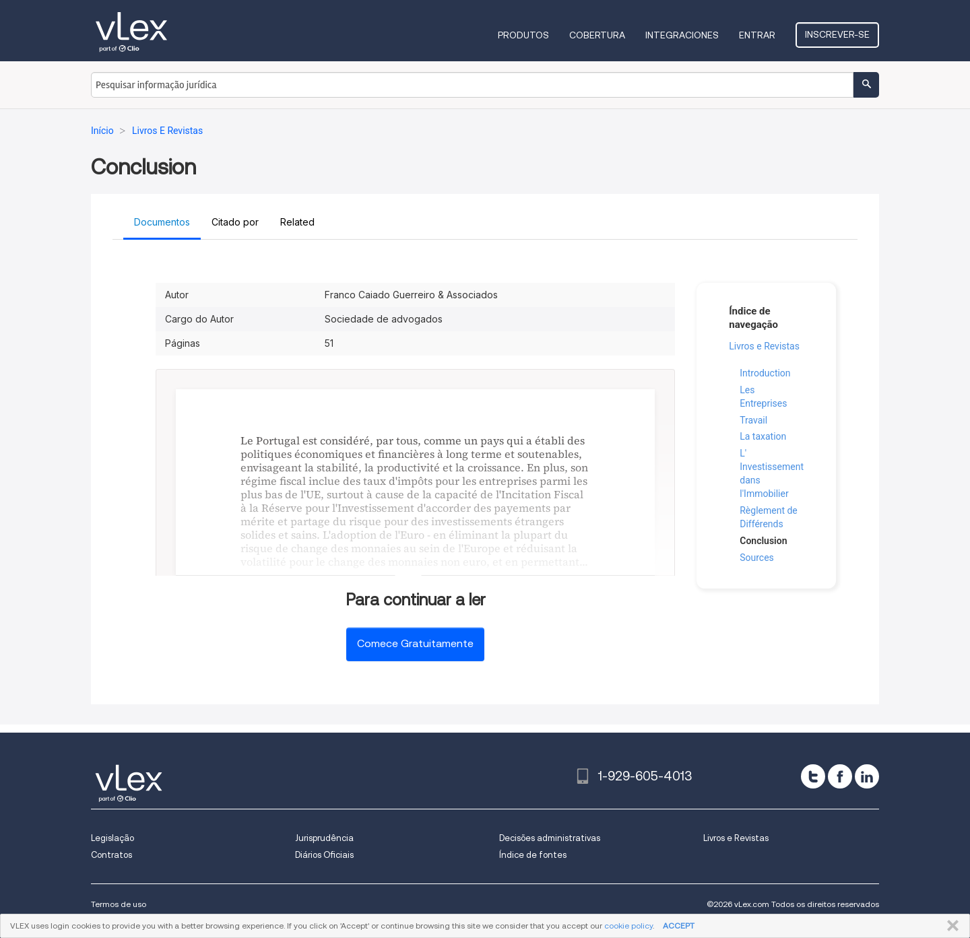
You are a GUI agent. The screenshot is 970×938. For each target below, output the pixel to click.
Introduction (765, 373)
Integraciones (682, 35)
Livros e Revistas (764, 346)
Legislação (112, 838)
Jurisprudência (324, 838)
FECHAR (950, 926)
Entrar (757, 35)
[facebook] (840, 776)
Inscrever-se (837, 34)
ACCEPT (678, 925)
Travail (753, 420)
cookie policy (628, 925)
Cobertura (597, 35)
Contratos (111, 855)
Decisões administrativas (549, 838)
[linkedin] (867, 776)
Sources (757, 557)
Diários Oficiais (324, 855)
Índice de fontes (533, 855)
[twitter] (813, 776)
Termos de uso (118, 904)
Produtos (523, 35)
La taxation (763, 436)
